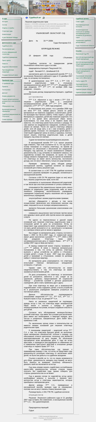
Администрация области (84, 89)
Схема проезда (7, 119)
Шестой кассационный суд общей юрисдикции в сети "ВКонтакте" (85, 64)
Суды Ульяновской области (85, 45)
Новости (5, 63)
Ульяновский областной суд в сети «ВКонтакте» (84, 77)
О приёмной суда (8, 83)
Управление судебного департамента (83, 41)
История (5, 21)
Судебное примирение (9, 57)
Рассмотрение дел (8, 49)
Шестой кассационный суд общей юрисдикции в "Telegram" (85, 71)
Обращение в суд (8, 106)
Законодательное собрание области (82, 85)
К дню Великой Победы (10, 37)
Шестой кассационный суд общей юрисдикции (85, 58)
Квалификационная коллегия (82, 25)
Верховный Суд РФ (82, 54)
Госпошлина (6, 90)
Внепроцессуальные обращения (9, 110)
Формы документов (8, 96)
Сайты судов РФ (81, 81)
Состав (4, 25)
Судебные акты (7, 46)
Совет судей (80, 21)
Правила (5, 86)
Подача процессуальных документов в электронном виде (11, 101)
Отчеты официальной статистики (9, 53)
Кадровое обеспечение (10, 67)
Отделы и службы (8, 28)
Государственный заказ (10, 75)
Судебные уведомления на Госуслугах (11, 115)
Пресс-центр (6, 60)
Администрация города (83, 92)
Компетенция (6, 34)
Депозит (5, 93)
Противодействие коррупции (8, 71)
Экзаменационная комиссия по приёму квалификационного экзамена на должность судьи (84, 33)
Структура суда (7, 31)
